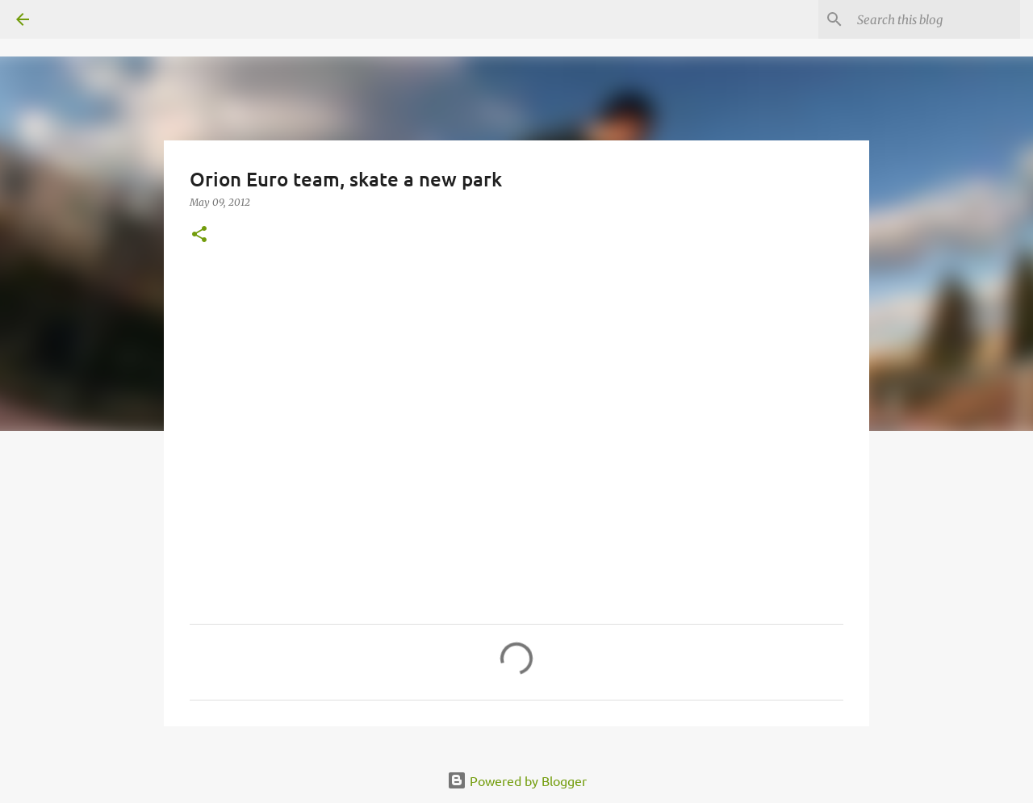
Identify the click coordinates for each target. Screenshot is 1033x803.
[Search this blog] (935, 19)
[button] (199, 235)
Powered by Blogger (517, 780)
